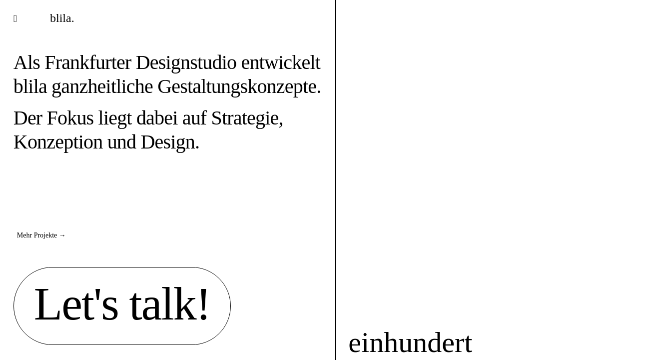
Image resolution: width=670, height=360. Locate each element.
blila (30, 86)
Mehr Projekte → (41, 235)
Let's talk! (122, 304)
